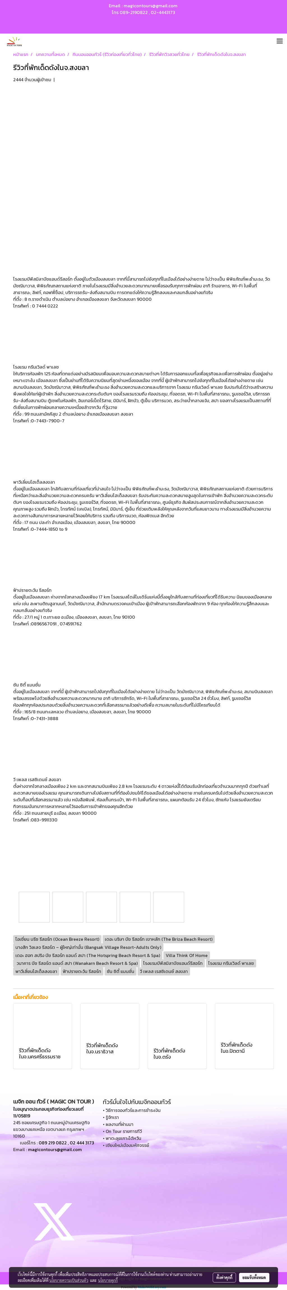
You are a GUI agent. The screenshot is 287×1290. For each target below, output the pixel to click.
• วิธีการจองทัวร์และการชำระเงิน (132, 1110)
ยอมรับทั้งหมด (254, 1277)
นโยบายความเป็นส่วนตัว (68, 1280)
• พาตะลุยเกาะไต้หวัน (122, 1138)
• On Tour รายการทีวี (122, 1131)
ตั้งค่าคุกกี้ (224, 1277)
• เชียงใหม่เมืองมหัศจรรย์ (126, 1145)
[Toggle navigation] (280, 41)
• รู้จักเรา (111, 1117)
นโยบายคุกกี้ (108, 1280)
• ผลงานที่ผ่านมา (118, 1124)
